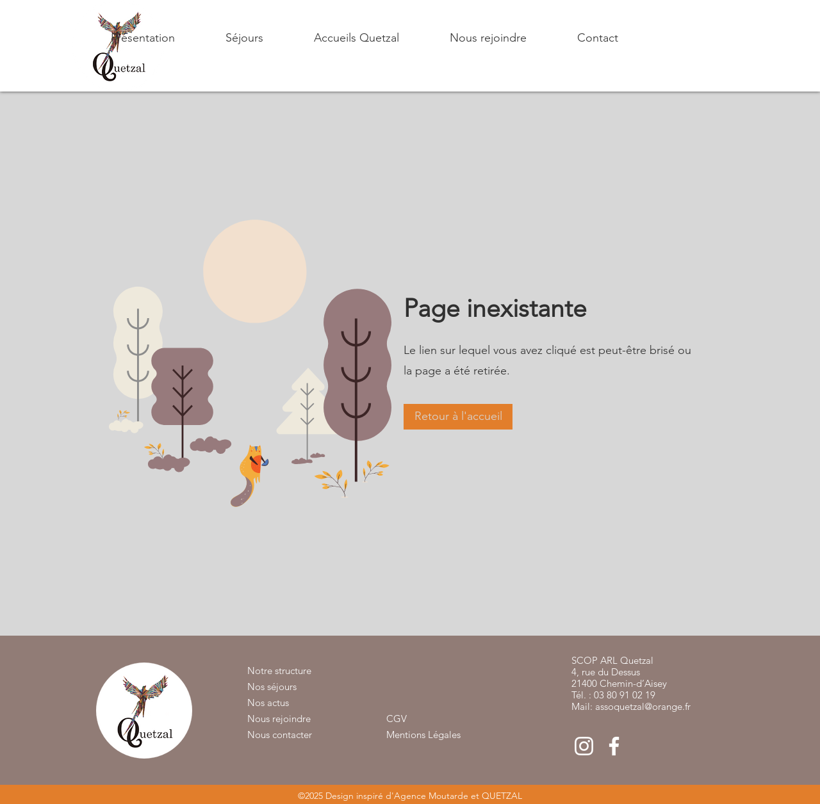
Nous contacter (279, 734)
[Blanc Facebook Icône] (614, 746)
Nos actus (268, 702)
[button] (225, 37)
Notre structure (279, 670)
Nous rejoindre (279, 718)
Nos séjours (272, 686)
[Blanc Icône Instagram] (583, 746)
